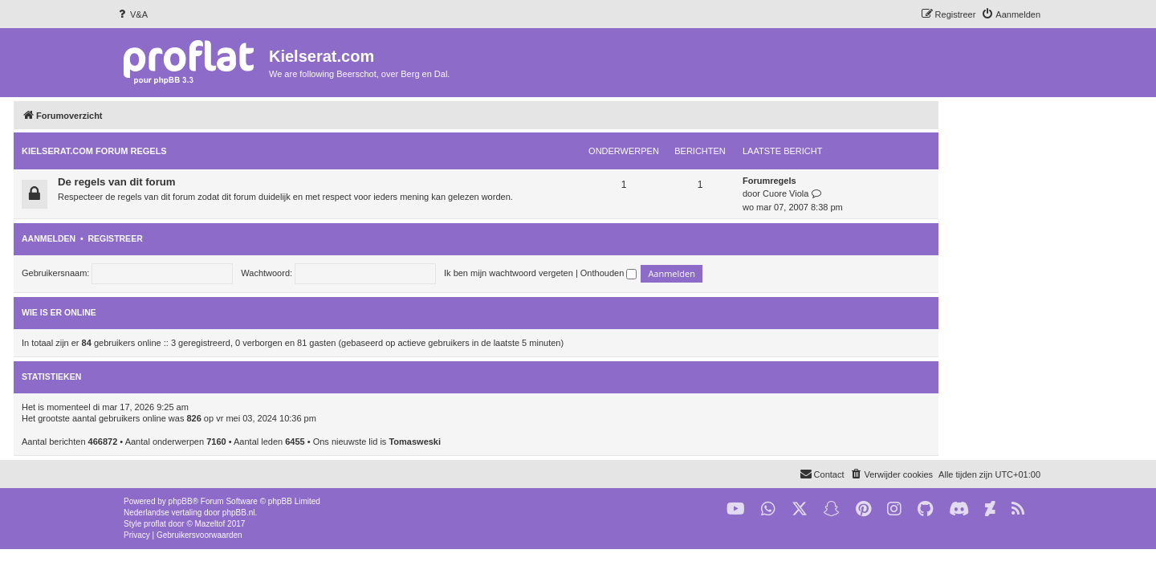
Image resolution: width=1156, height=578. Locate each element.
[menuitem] (132, 14)
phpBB (181, 501)
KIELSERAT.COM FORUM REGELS (196, 151)
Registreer (216, 238)
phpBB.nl (238, 512)
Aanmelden (150, 238)
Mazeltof (210, 523)
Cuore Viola (887, 193)
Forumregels (871, 180)
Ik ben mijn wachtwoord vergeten (610, 273)
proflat (155, 523)
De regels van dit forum (219, 182)
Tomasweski (516, 441)
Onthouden (710, 273)
